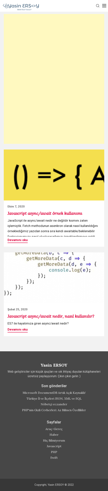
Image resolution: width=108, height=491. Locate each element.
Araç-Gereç (54, 429)
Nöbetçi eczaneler (54, 404)
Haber (54, 434)
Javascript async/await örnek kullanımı (45, 213)
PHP (54, 452)
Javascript (54, 446)
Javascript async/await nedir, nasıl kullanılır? (51, 316)
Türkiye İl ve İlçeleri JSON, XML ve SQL (54, 398)
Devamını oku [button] (18, 240)
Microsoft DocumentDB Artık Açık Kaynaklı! (54, 393)
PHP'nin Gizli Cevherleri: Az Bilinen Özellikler (54, 410)
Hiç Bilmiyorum (54, 440)
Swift (54, 457)
